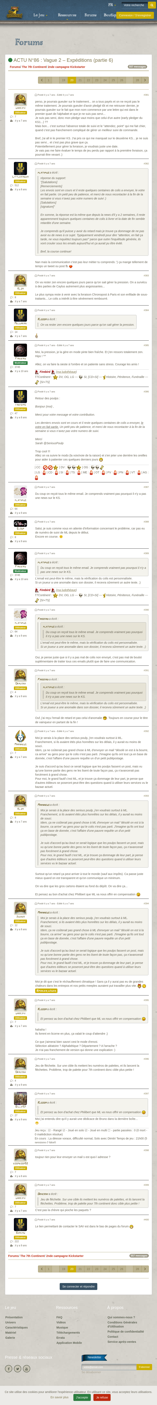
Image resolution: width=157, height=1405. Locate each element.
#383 (146, 275)
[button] (112, 5)
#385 (146, 345)
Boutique (112, 15)
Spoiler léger (46, 991)
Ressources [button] (67, 16)
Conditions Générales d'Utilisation (122, 1324)
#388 (146, 521)
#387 (146, 487)
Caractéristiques (16, 1327)
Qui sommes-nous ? (121, 1317)
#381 (146, 95)
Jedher (20, 916)
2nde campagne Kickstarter (66, 67)
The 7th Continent (34, 67)
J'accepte (82, 1397)
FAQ (59, 1317)
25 (113, 80)
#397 (146, 1093)
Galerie (10, 1337)
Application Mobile (69, 1342)
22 (88, 80)
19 (63, 80)
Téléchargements (68, 1332)
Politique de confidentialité (126, 1331)
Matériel (10, 1332)
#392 (146, 731)
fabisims (20, 404)
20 (72, 80)
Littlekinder (20, 176)
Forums (90, 15)
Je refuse (102, 1397)
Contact (113, 1336)
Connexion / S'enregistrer (135, 15)
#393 (146, 796)
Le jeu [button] (40, 15)
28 (137, 80)
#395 (146, 1000)
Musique (62, 1327)
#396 (146, 1059)
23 (96, 80)
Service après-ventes (122, 1341)
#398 (146, 1150)
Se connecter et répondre (78, 1286)
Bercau (20, 1232)
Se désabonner (91, 1372)
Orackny (20, 683)
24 (105, 80)
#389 (146, 553)
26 (121, 80)
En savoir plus (59, 1397)
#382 (146, 163)
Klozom (41, 319)
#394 (146, 903)
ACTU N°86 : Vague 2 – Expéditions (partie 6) (60, 60)
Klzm (20, 288)
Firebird (20, 358)
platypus (43, 172)
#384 (146, 310)
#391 (146, 670)
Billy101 (20, 1106)
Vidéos (61, 1322)
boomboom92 (20, 1163)
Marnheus (20, 744)
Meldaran (20, 323)
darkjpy (20, 108)
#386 (146, 391)
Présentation (14, 1317)
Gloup (20, 528)
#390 (146, 610)
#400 (146, 1219)
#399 (146, 1185)
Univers (10, 1322)
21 (80, 80)
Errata (60, 1337)
